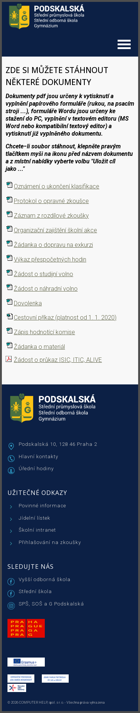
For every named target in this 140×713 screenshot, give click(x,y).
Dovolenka (28, 303)
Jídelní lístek (34, 518)
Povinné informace (42, 505)
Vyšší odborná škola (45, 579)
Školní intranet (37, 530)
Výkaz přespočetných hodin (50, 259)
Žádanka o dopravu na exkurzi (53, 244)
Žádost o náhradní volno (46, 288)
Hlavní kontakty (38, 456)
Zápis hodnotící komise (44, 332)
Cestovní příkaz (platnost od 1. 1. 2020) (65, 317)
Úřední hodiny (36, 468)
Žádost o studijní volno (43, 274)
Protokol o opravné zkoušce (51, 201)
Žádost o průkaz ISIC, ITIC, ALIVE (58, 359)
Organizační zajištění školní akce (55, 230)
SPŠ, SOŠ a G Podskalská (51, 604)
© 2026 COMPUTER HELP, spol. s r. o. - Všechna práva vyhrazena (56, 702)
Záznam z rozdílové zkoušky (51, 215)
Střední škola (35, 591)
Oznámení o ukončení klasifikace (56, 186)
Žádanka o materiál (39, 346)
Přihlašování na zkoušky (50, 542)
